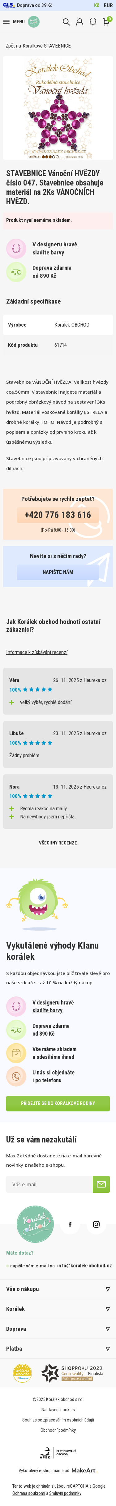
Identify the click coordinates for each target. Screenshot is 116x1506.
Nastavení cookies (58, 1409)
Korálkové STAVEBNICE (47, 46)
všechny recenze (58, 843)
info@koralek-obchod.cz (84, 1265)
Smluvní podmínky (65, 1493)
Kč (96, 5)
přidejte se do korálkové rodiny (58, 1103)
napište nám (58, 572)
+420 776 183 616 (58, 515)
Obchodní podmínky (58, 1430)
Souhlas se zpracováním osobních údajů (58, 1420)
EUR (108, 5)
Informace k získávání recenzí (36, 652)
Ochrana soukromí (28, 1493)
